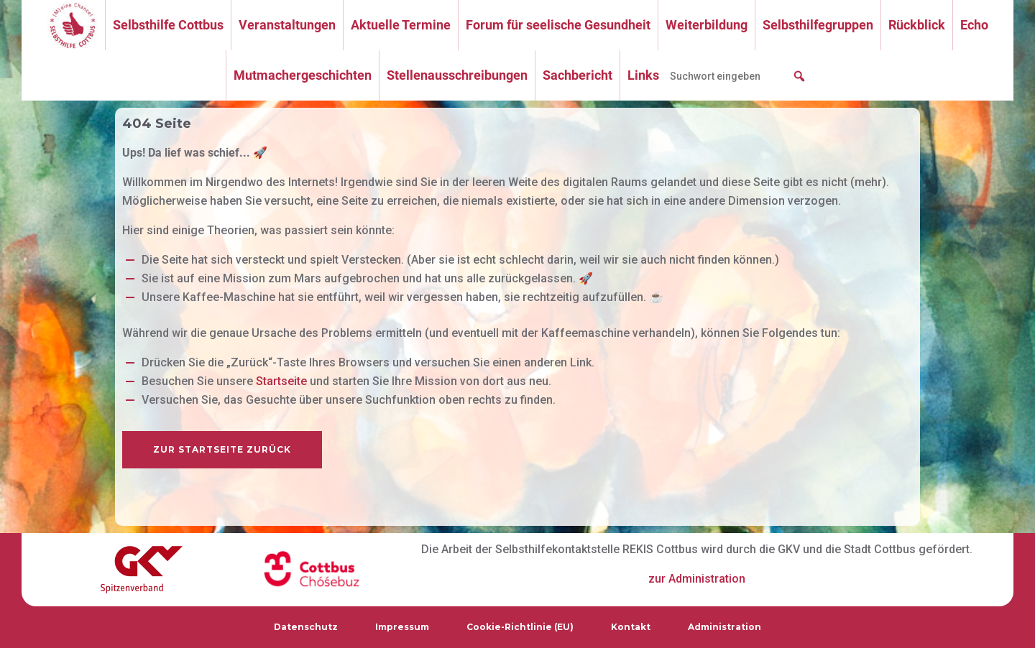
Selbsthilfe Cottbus (168, 24)
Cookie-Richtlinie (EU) (520, 626)
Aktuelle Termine (401, 24)
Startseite (281, 381)
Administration (724, 626)
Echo (974, 24)
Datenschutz (306, 626)
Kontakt (630, 626)
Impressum (402, 626)
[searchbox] (738, 76)
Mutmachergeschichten (303, 75)
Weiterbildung (707, 24)
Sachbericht (577, 75)
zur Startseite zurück (222, 449)
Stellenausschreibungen (457, 75)
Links (643, 75)
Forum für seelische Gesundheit (558, 24)
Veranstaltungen (287, 24)
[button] (799, 76)
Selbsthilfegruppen (818, 24)
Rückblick (916, 24)
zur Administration (696, 578)
